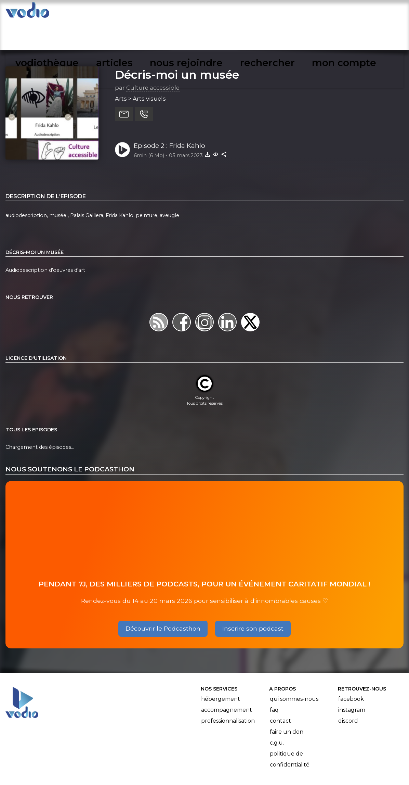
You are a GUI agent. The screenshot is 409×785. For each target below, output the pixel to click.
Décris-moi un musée (177, 45)
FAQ (274, 680)
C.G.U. (277, 713)
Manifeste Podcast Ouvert (224, 760)
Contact (280, 691)
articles (203, 12)
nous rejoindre (253, 12)
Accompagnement (226, 680)
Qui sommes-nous (294, 669)
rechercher (309, 12)
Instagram (351, 680)
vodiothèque (157, 12)
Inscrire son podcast (252, 598)
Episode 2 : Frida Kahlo (169, 116)
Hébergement (220, 669)
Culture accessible (153, 57)
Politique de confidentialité (289, 729)
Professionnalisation (228, 691)
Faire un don (286, 702)
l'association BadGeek (146, 770)
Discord (348, 691)
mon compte (362, 12)
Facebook (351, 669)
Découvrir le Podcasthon (163, 598)
